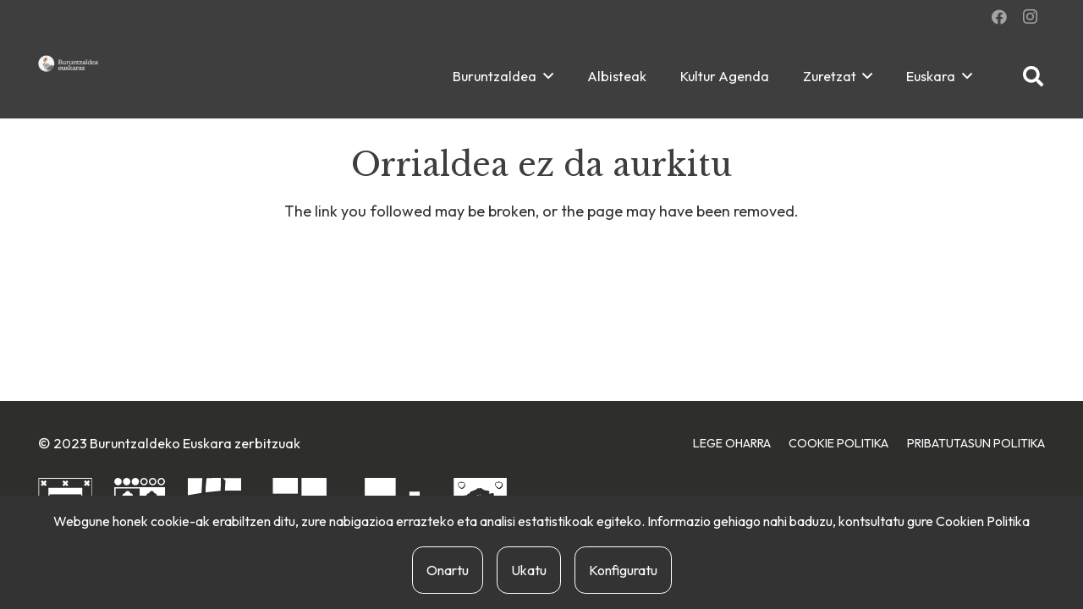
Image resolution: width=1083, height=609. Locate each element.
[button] (544, 76)
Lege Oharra (732, 443)
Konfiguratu (623, 570)
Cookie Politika (838, 443)
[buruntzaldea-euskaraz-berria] (68, 63)
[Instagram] (1029, 17)
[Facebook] (999, 17)
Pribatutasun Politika (976, 443)
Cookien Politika (983, 521)
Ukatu (529, 570)
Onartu (447, 570)
